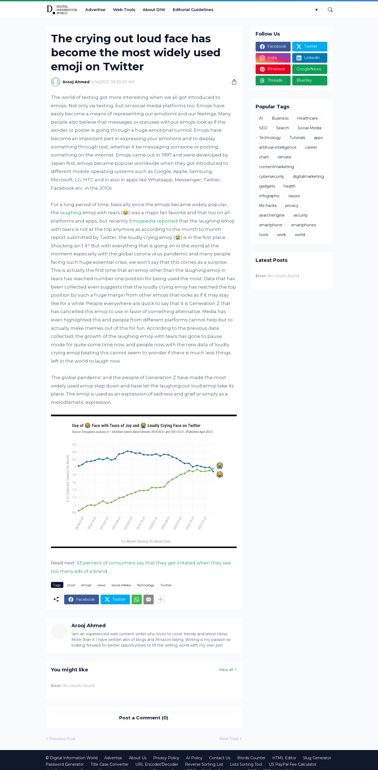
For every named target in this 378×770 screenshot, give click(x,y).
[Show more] (160, 599)
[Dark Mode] (318, 9)
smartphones (303, 225)
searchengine (272, 215)
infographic (269, 195)
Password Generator (65, 764)
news (101, 585)
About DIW (154, 9)
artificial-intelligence (278, 147)
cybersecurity (271, 176)
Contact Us (219, 757)
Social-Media (121, 585)
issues (294, 195)
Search (282, 128)
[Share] (232, 81)
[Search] (328, 9)
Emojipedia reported (153, 221)
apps (318, 137)
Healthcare (307, 118)
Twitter (166, 585)
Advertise (95, 9)
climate (284, 157)
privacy (291, 205)
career (311, 147)
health (289, 186)
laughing (70, 212)
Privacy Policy (166, 757)
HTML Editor (284, 757)
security (300, 215)
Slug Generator (317, 757)
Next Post (229, 738)
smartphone (270, 225)
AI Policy (194, 757)
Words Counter (251, 757)
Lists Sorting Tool (246, 764)
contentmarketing (276, 166)
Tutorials (297, 137)
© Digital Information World (72, 757)
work (281, 234)
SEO (263, 128)
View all (226, 669)
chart (71, 585)
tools (263, 234)
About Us (137, 757)
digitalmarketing (308, 176)
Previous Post (62, 738)
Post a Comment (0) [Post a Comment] (143, 717)
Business (280, 118)
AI (261, 118)
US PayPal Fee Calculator (293, 764)
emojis (86, 585)
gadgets (267, 186)
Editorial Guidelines (193, 9)
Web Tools (124, 9)
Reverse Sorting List (204, 764)
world (300, 234)
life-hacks (268, 205)
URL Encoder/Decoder (156, 764)
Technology (145, 585)
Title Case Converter (110, 764)
